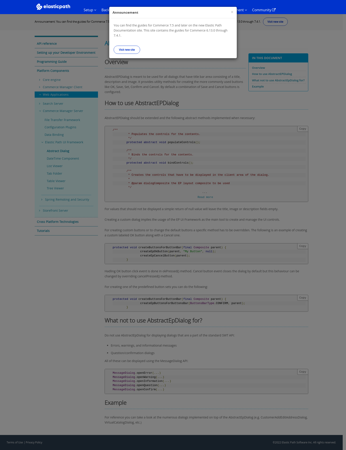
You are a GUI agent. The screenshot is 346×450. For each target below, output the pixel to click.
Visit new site (127, 49)
